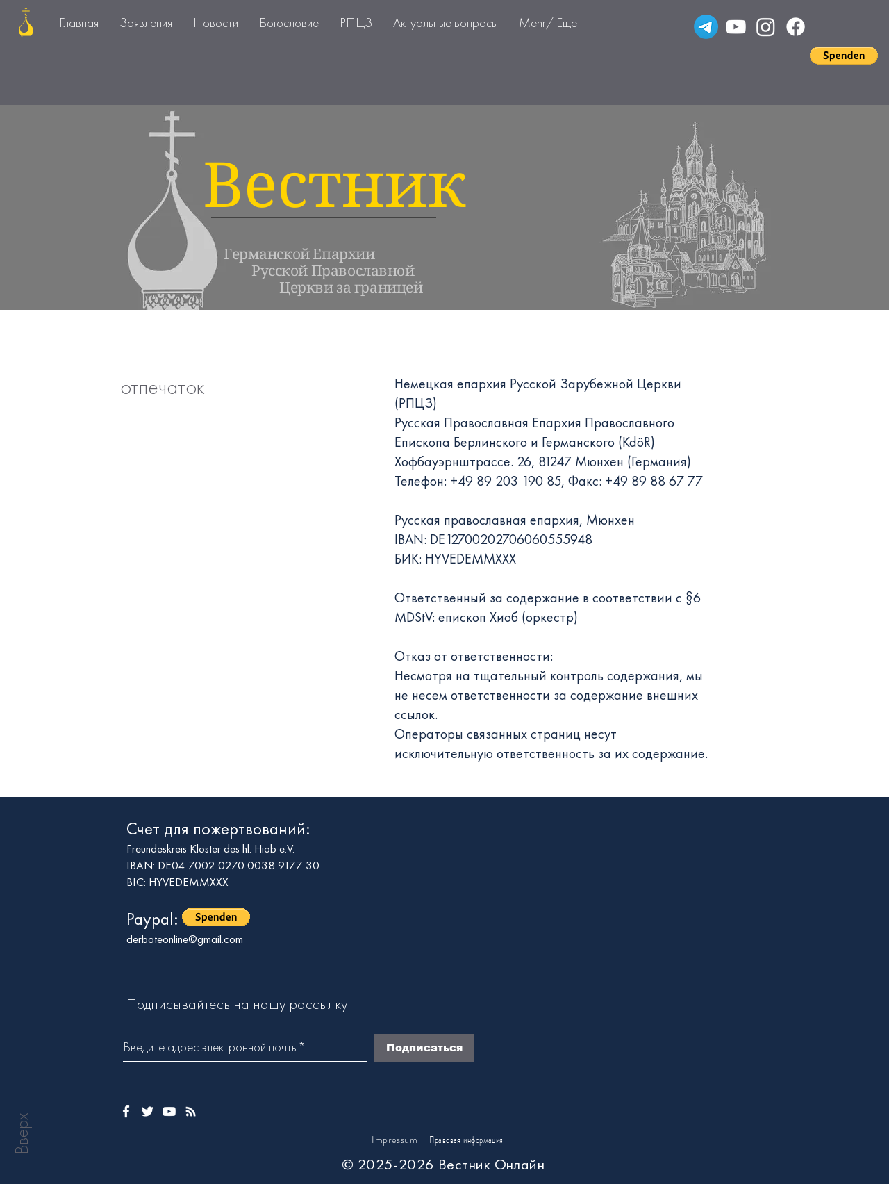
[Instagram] (766, 27)
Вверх (21, 1133)
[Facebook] (795, 27)
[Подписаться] (424, 1048)
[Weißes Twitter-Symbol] (148, 1111)
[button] (844, 56)
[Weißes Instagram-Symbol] (191, 1111)
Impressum (394, 1139)
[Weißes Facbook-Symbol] (126, 1111)
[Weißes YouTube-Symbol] (169, 1111)
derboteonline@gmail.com (184, 938)
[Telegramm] (706, 27)
